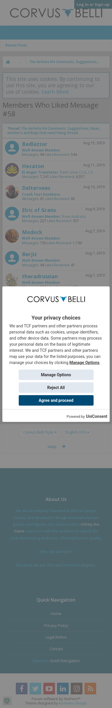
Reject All (56, 387)
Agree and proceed (56, 400)
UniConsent (96, 416)
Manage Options (84, 362)
